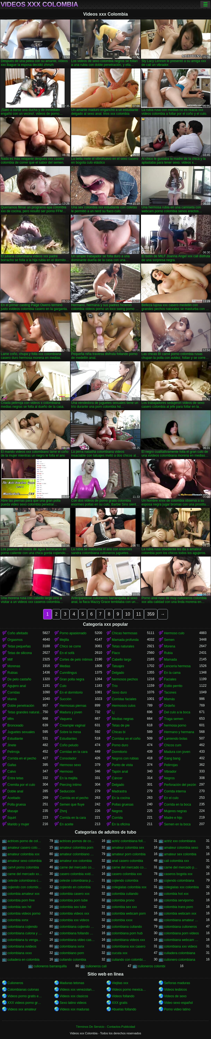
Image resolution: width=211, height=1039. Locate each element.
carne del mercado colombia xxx (129, 867)
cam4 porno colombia (23, 867)
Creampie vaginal (72, 725)
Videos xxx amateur (21, 1009)
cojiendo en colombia (75, 887)
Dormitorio (119, 752)
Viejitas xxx (120, 983)
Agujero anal (16, 686)
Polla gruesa (16, 804)
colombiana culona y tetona (25, 933)
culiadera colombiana (179, 953)
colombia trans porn (178, 907)
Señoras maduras (177, 983)
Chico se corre (70, 646)
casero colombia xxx (127, 874)
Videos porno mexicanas (129, 989)
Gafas (11, 765)
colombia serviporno (178, 900)
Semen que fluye (72, 804)
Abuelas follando (124, 1009)
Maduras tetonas (72, 983)
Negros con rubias (125, 758)
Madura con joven (177, 752)
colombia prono (123, 900)
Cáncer (117, 778)
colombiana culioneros (180, 927)
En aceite (66, 824)
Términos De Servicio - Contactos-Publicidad (105, 1026)
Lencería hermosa (177, 666)
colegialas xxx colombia (181, 887)
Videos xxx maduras (74, 1009)
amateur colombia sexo (181, 848)
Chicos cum (172, 745)
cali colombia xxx (176, 861)
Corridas (13, 692)
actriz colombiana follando (129, 841)
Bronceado (15, 725)
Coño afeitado (17, 633)
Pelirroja (13, 752)
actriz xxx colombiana (180, 841)
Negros (169, 778)
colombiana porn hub (127, 933)
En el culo (171, 798)
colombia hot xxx (176, 894)
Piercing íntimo (70, 785)
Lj (113, 712)
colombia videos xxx (74, 913)
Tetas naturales (123, 646)
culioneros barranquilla (50, 966)
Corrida (117, 818)
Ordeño (169, 706)
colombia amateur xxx (23, 894)
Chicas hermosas (124, 633)
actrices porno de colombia (25, 841)
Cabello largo (121, 659)
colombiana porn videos (181, 933)
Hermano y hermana (179, 732)
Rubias (12, 673)
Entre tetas (15, 778)
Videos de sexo (175, 996)
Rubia (168, 653)
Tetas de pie (121, 725)
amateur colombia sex (128, 848)
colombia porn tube (74, 900)
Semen (169, 640)
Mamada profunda (125, 640)
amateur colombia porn (76, 848)
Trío (115, 686)
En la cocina (121, 798)
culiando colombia (73, 960)
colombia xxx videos (74, 920)
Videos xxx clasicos (74, 996)
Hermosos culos (123, 706)
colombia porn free (21, 900)
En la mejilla (68, 778)
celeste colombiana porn (77, 880)
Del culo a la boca (177, 712)
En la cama (172, 673)
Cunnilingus (68, 673)
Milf (10, 659)
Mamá (11, 699)
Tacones (170, 692)
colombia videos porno (23, 913)
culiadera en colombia (23, 960)
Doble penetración (20, 706)
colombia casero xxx (75, 894)
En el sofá (67, 653)
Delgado (118, 673)
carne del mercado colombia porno (77, 867)
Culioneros (15, 983)
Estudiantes (68, 739)
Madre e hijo (173, 818)
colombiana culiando (127, 927)
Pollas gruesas (123, 804)
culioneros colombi (151, 966)
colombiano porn (72, 953)
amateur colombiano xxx (77, 854)
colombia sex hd (19, 907)
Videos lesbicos (175, 989)
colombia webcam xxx (180, 913)
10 (127, 614)
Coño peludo (69, 745)
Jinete (11, 745)
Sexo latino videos (73, 1003)
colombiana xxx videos (180, 946)
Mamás (169, 699)
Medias (65, 666)
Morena (169, 646)
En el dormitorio (71, 692)
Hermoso (66, 771)
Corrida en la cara (73, 818)
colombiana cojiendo (22, 927)
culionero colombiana (179, 960)
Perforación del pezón (180, 785)
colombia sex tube (73, 907)
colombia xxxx (122, 920)
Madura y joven (71, 712)
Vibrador (170, 771)
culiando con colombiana (129, 960)
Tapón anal (120, 771)
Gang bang (172, 758)
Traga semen (173, 719)
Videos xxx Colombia (39, 4)
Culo (63, 686)
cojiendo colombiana (179, 880)
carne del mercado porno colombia (181, 867)
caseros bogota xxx (178, 874)
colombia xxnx (17, 920)
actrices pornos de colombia (77, 841)
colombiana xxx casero (128, 946)
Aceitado (13, 798)
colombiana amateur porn (181, 920)
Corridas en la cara (73, 752)
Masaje (12, 811)
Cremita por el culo (21, 785)
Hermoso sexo (70, 765)
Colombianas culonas (23, 989)
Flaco (116, 653)
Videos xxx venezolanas (77, 989)
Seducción (67, 791)
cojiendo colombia (125, 880)
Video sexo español (178, 1003)
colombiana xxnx (72, 946)
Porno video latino (177, 1009)
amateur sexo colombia (24, 861)
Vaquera (66, 719)
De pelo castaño (19, 679)
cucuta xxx (119, 953)
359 (150, 614)
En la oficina (121, 824)
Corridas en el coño (126, 739)
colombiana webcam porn (181, 940)
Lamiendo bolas (175, 739)
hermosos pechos (125, 679)
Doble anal (15, 791)
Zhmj (63, 811)
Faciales (170, 679)
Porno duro (120, 745)
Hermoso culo (174, 633)
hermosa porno (175, 725)
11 (138, 614)
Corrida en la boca (177, 804)
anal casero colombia (127, 861)
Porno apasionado (73, 633)
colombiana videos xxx (128, 940)
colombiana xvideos (21, 946)
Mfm (10, 719)
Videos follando (123, 996)
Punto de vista (122, 765)
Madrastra (119, 791)
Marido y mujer (18, 824)
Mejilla (64, 640)
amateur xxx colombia (76, 861)
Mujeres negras (175, 811)
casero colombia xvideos (77, 874)
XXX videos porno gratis (25, 1003)
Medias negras (123, 719)
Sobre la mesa (70, 732)
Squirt (11, 818)
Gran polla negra (72, 679)
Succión (65, 699)
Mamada (170, 659)
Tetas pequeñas (19, 646)
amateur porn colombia (129, 854)
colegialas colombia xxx (129, 887)
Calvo (11, 771)
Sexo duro (119, 692)
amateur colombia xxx (23, 854)
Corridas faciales (124, 699)
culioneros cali (96, 966)
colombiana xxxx (19, 953)
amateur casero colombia (25, 848)
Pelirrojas (171, 765)
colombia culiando (125, 894)
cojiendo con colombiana (25, 887)
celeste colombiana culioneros (25, 880)
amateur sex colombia (180, 854)
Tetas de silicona (19, 653)
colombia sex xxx (124, 907)
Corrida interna (175, 791)
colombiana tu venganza (25, 940)
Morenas (13, 666)
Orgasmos (15, 640)
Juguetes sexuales (21, 732)
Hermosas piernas (73, 706)
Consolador (68, 758)
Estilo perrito (173, 686)
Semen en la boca (177, 824)
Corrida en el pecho (21, 758)
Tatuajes (118, 666)
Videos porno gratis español (25, 996)
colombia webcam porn (129, 913)
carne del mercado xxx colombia (25, 874)
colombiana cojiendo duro (77, 927)
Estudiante (15, 739)
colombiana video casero (77, 940)
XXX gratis (119, 1003)
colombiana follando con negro (77, 933)
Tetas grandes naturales (25, 712)
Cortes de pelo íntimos (76, 659)
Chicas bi (118, 732)
